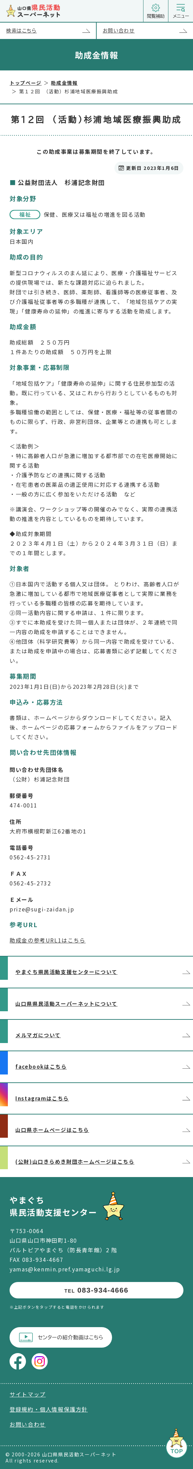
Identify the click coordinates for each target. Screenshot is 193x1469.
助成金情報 (64, 82)
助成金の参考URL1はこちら (47, 940)
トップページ (26, 82)
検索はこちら (51, 30)
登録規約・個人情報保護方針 (49, 1409)
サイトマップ (28, 1394)
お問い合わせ (148, 30)
